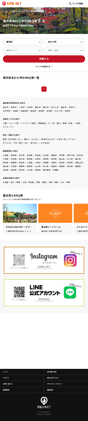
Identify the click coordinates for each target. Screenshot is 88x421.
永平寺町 (6, 111)
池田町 (15, 111)
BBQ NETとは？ (53, 378)
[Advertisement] (44, 341)
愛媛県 (62, 166)
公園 (5, 123)
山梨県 (38, 159)
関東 (18, 182)
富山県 (62, 159)
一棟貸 (77, 123)
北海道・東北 (8, 182)
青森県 (14, 155)
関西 (44, 182)
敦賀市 (14, 107)
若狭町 (67, 111)
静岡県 (14, 162)
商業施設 (42, 123)
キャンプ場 (13, 123)
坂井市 (72, 107)
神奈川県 (70, 155)
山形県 (46, 155)
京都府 (54, 162)
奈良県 (70, 162)
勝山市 (38, 107)
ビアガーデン (8, 127)
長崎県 (14, 170)
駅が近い (34, 143)
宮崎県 (38, 170)
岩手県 (22, 155)
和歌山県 (79, 162)
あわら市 (55, 107)
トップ (5, 372)
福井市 (6, 107)
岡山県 (6, 166)
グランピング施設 (28, 123)
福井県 (78, 159)
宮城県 (30, 155)
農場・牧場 (67, 123)
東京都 (62, 155)
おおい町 (58, 111)
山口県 (38, 166)
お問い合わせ (7, 384)
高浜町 (49, 111)
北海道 (6, 155)
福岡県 (78, 166)
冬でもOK (7, 143)
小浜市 (22, 107)
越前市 (64, 107)
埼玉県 (80, 155)
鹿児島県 (46, 170)
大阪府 (38, 162)
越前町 (33, 111)
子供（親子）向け (21, 143)
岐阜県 (6, 162)
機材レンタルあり (31, 139)
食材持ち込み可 (47, 139)
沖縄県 (56, 170)
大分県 (30, 170)
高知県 (70, 166)
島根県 (30, 166)
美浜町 (41, 111)
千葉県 (6, 159)
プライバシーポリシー (55, 384)
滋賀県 (62, 162)
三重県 (30, 162)
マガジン (6, 378)
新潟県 (54, 159)
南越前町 (24, 111)
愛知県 (22, 162)
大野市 (30, 107)
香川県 (46, 166)
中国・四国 (53, 182)
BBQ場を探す (52, 372)
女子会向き (45, 143)
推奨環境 (6, 390)
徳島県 (54, 166)
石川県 (70, 159)
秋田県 (38, 155)
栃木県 (22, 159)
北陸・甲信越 (28, 182)
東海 (38, 182)
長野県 (46, 159)
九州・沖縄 (65, 182)
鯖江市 (46, 107)
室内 (58, 123)
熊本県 (22, 170)
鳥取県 (22, 166)
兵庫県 (46, 162)
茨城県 (14, 159)
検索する (44, 59)
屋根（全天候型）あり (12, 139)
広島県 (14, 166)
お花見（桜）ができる (66, 139)
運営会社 (50, 390)
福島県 (54, 155)
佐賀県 (6, 170)
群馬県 (30, 159)
